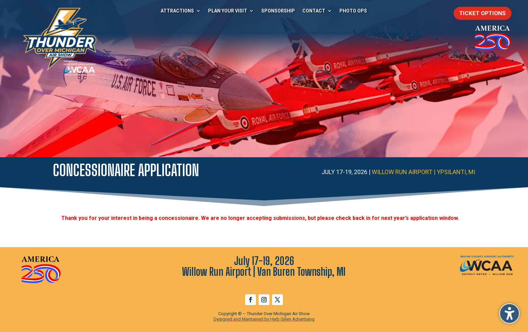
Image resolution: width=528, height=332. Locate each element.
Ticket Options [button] (482, 13)
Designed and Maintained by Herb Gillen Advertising (264, 319)
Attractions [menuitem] (177, 10)
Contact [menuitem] (313, 10)
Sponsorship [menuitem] (278, 10)
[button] (509, 313)
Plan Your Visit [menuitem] (227, 10)
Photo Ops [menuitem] (353, 10)
